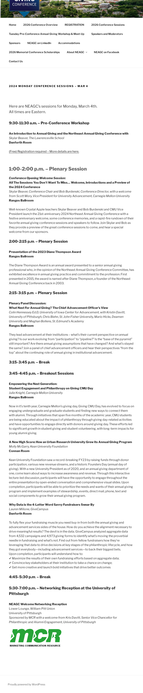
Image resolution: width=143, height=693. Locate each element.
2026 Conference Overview (40, 24)
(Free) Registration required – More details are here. (44, 151)
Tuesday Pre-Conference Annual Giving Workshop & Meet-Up (46, 33)
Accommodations (69, 43)
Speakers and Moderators (107, 33)
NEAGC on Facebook (106, 52)
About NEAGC (77, 52)
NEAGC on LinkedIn (39, 43)
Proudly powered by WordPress (26, 684)
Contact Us (16, 61)
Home (12, 24)
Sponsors (14, 43)
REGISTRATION (74, 24)
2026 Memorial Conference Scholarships (34, 52)
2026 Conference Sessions (108, 24)
